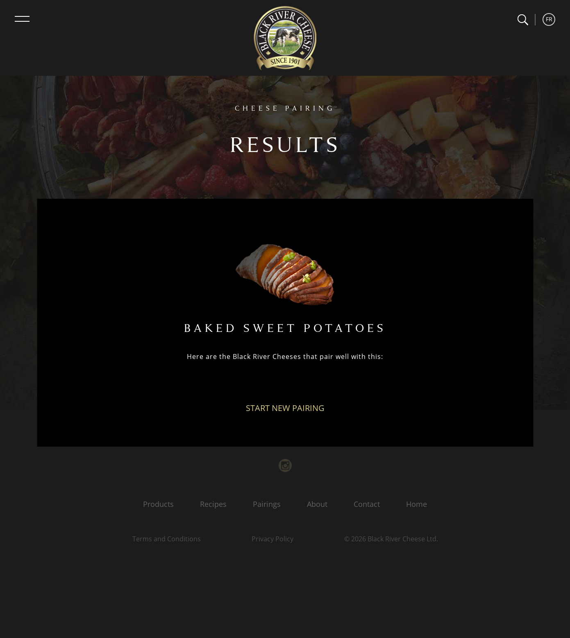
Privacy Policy (272, 538)
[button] (522, 19)
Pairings (267, 504)
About (317, 504)
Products (158, 504)
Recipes (213, 504)
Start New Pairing (285, 407)
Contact (367, 504)
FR (549, 19)
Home (416, 504)
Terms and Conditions (166, 538)
